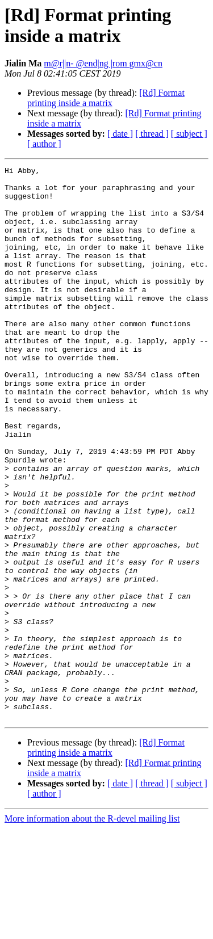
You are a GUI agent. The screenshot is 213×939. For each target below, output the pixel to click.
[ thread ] (152, 133)
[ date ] (120, 133)
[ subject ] (189, 133)
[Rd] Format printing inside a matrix (106, 98)
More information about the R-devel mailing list (92, 929)
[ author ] (44, 144)
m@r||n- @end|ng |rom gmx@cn (103, 63)
